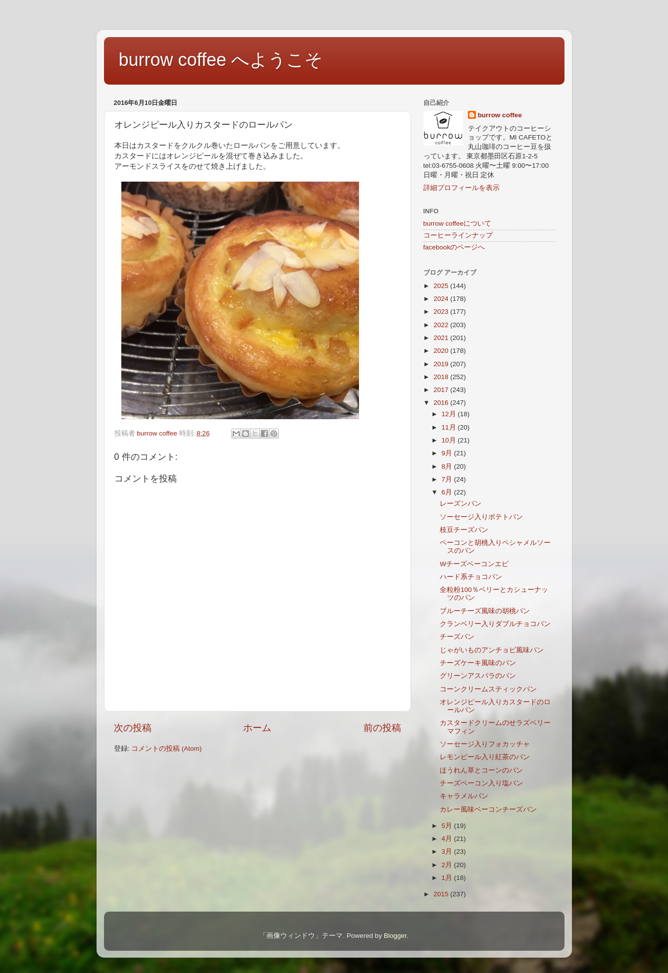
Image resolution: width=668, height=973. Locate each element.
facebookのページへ (454, 247)
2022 (441, 325)
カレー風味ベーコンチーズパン (488, 809)
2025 (441, 286)
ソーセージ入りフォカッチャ (485, 744)
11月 (450, 427)
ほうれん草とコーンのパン (481, 770)
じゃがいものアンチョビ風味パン (492, 650)
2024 (441, 298)
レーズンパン (460, 503)
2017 (441, 389)
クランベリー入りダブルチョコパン (495, 624)
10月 (450, 440)
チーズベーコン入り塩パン (481, 783)
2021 (441, 337)
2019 (441, 364)
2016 (441, 402)
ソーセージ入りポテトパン (481, 517)
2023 (441, 311)
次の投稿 (133, 728)
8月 (448, 466)
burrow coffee (500, 115)
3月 (448, 851)
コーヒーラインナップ (458, 235)
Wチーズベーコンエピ (474, 564)
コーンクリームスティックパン (488, 689)
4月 (448, 838)
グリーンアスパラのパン (478, 676)
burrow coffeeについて (457, 223)
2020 (441, 350)
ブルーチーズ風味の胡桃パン (485, 611)
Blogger (395, 935)
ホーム (257, 728)
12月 (450, 414)
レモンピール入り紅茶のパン (485, 757)
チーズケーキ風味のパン (478, 663)
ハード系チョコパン (471, 577)
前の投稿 (382, 728)
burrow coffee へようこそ (221, 59)
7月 (448, 479)
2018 (441, 377)
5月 (448, 825)
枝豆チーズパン (464, 530)
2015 (441, 894)
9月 (448, 453)
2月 (448, 865)
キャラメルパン (464, 796)
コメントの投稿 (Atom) (166, 748)
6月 (448, 492)
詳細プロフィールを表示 (461, 188)
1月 (448, 877)
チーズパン (457, 636)
